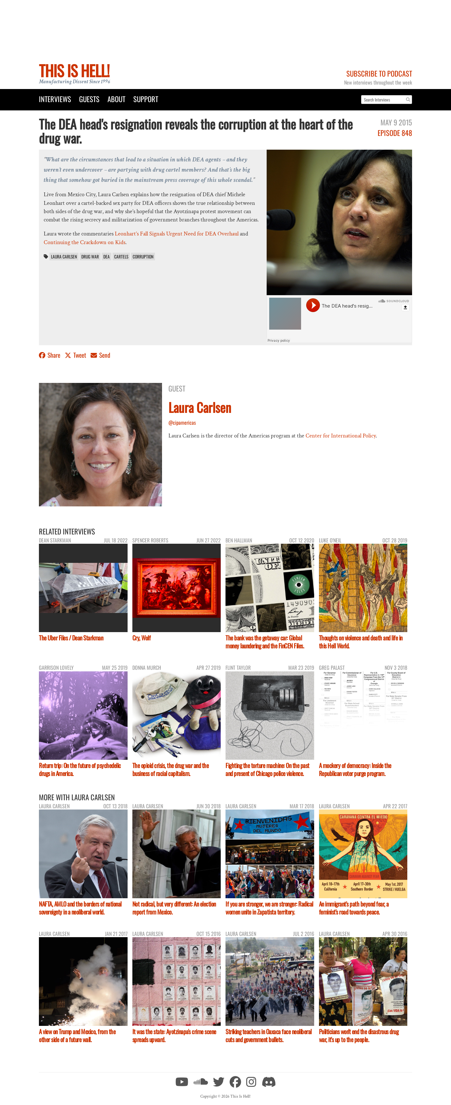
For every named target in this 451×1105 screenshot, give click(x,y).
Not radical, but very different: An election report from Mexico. (174, 907)
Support (145, 98)
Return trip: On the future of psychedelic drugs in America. (80, 769)
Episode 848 (395, 132)
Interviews (55, 98)
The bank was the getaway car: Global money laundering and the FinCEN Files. (265, 641)
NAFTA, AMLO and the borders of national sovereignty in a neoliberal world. (80, 907)
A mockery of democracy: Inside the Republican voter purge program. (355, 769)
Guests (89, 98)
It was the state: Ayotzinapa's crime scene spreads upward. (174, 1035)
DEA (106, 256)
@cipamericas (182, 422)
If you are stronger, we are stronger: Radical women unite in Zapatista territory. (269, 907)
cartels (121, 256)
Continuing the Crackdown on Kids (84, 242)
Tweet (76, 355)
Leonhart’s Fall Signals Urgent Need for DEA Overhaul (177, 233)
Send (100, 355)
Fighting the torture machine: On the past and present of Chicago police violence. (267, 769)
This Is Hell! (74, 70)
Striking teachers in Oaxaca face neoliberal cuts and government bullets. (269, 1035)
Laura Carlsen (64, 256)
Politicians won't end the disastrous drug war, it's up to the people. (359, 1035)
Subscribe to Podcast (379, 73)
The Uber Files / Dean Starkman (71, 637)
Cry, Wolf (141, 637)
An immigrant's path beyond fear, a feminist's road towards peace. (354, 907)
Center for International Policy (341, 435)
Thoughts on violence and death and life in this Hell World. (361, 641)
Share (50, 355)
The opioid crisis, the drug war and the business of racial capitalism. (170, 769)
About (116, 98)
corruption (143, 256)
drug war (90, 256)
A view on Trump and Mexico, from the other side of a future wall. (77, 1035)
